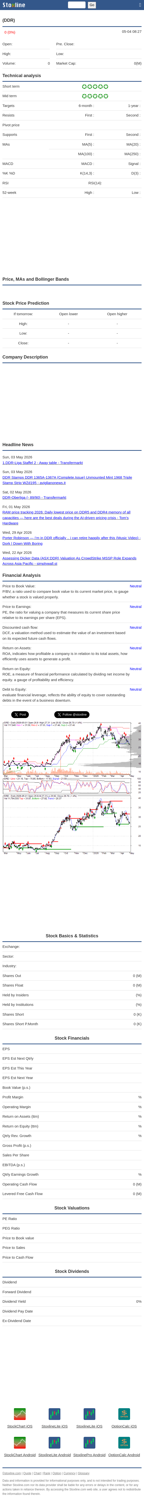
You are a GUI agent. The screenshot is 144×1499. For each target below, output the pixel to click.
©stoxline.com (11, 1473)
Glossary (83, 1473)
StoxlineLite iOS (55, 1426)
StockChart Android (20, 1455)
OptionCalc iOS (124, 1426)
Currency (70, 1473)
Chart (37, 1473)
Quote (27, 1473)
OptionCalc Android (124, 1455)
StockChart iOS (19, 1426)
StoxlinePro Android (89, 1455)
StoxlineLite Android (54, 1455)
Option (57, 1473)
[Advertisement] (72, 236)
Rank (46, 1473)
